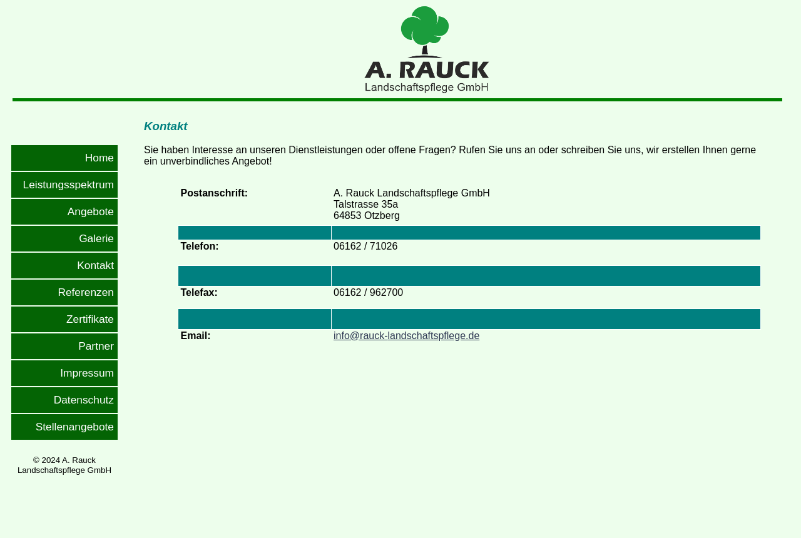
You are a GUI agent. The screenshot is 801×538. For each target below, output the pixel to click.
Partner (96, 346)
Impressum (87, 373)
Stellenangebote (75, 426)
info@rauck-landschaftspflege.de (406, 335)
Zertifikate (90, 319)
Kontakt (95, 265)
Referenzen (86, 292)
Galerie (96, 238)
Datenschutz (84, 399)
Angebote (91, 211)
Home (99, 157)
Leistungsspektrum (68, 184)
